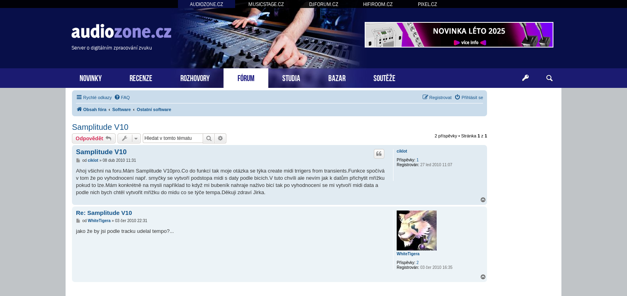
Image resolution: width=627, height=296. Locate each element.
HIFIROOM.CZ (378, 4)
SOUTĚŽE (384, 77)
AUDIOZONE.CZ (206, 4)
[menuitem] (122, 97)
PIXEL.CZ (427, 4)
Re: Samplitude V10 (104, 212)
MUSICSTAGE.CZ (266, 4)
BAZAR (336, 77)
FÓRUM (246, 77)
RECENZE (141, 77)
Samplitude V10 (100, 127)
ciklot (402, 151)
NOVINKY (91, 77)
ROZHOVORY (195, 77)
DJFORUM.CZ (323, 4)
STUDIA (291, 77)
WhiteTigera (408, 254)
